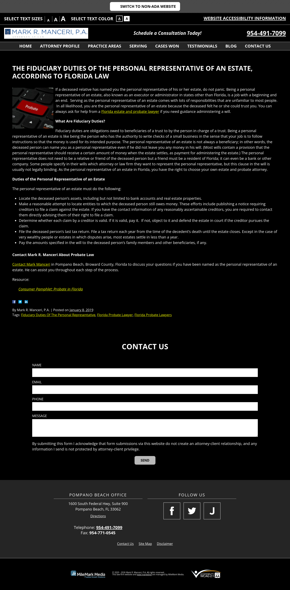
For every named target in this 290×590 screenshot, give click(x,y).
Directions (98, 516)
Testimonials (202, 46)
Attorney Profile (60, 46)
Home (25, 46)
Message (39, 416)
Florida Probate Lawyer (115, 315)
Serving (138, 46)
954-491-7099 (266, 33)
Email (37, 382)
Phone (37, 399)
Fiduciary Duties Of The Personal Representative (58, 315)
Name (36, 365)
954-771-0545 (102, 533)
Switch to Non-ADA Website (148, 6)
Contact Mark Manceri (31, 264)
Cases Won (167, 46)
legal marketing (144, 574)
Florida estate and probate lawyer (130, 111)
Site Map (145, 543)
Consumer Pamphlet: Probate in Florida (50, 289)
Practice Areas (104, 46)
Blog (231, 46)
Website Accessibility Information (245, 18)
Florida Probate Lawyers (153, 315)
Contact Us (258, 46)
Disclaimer (165, 543)
